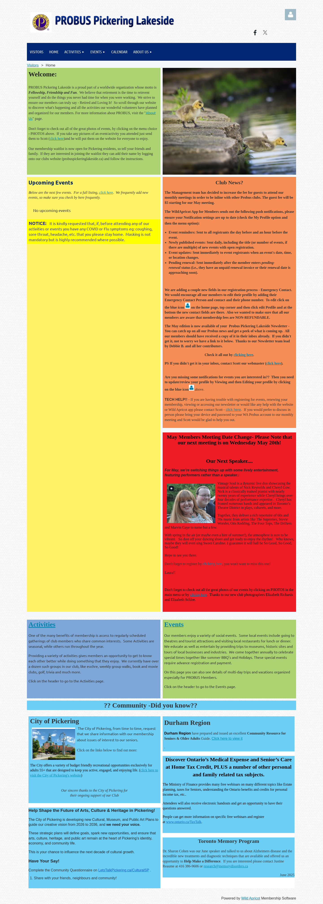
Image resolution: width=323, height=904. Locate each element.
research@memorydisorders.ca (226, 866)
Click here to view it (227, 738)
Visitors (33, 65)
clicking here (243, 355)
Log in (290, 14)
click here (57, 138)
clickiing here (212, 564)
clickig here (198, 595)
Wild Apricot (250, 898)
